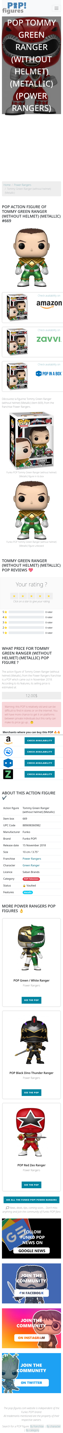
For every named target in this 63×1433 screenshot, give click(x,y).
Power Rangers (32, 858)
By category (32, 1430)
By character (54, 1426)
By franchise (37, 1426)
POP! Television (31, 879)
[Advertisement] (30, 149)
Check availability (39, 740)
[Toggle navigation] (56, 8)
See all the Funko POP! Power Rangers (31, 1199)
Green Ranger (31, 865)
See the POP (31, 1000)
